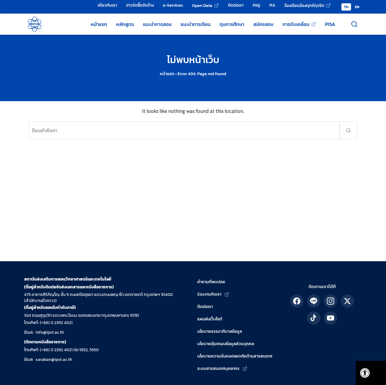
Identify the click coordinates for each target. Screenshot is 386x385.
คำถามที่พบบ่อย (211, 282)
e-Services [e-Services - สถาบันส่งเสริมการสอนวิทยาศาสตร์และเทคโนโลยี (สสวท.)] (173, 5)
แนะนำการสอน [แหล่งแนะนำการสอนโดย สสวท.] (157, 24)
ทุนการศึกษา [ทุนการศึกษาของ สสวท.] (232, 24)
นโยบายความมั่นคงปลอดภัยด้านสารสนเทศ (234, 356)
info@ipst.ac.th (50, 332)
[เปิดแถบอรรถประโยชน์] (362, 370)
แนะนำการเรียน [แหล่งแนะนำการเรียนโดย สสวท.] (195, 24)
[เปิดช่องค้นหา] (354, 24)
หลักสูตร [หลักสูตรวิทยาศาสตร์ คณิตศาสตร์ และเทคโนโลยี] (125, 24)
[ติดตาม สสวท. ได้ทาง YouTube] (330, 318)
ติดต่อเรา (205, 306)
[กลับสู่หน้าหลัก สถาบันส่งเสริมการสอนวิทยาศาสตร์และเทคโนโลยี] (34, 24)
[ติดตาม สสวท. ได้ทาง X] (347, 301)
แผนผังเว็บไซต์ (209, 319)
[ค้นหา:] (184, 130)
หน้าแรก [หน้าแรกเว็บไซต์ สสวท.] (99, 24)
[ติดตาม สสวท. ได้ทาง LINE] (313, 301)
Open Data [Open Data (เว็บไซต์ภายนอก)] (202, 5)
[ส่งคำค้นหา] (348, 130)
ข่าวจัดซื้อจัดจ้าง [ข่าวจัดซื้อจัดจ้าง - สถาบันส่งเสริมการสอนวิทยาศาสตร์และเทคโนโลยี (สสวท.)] (140, 5)
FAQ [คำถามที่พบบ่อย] (256, 5)
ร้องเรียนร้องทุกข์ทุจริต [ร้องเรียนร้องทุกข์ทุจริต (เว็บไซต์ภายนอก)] (304, 5)
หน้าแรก (167, 74)
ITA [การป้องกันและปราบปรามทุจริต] (272, 5)
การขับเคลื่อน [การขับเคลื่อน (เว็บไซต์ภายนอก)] (296, 24)
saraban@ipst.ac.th (54, 359)
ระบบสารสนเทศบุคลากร (218, 368)
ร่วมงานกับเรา (209, 294)
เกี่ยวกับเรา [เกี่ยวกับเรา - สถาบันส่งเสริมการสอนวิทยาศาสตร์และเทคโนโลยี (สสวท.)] (107, 5)
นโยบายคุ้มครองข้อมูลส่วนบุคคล (225, 344)
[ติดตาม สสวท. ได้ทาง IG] (330, 301)
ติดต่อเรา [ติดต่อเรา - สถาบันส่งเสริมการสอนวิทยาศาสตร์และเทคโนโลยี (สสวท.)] (236, 5)
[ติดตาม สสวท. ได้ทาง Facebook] (296, 301)
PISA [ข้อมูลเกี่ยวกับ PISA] (330, 24)
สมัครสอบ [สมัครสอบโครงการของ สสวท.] (263, 24)
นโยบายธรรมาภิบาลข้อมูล (219, 331)
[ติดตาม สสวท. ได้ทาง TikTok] (313, 318)
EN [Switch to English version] (357, 7)
